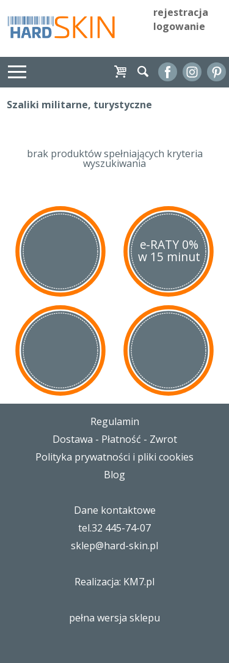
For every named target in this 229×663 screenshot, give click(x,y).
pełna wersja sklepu (114, 617)
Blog (114, 474)
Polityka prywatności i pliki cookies (114, 457)
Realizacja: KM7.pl (114, 581)
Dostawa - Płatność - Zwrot (115, 439)
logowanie (179, 26)
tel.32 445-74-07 (114, 528)
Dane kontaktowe (115, 510)
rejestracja (180, 12)
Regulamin (114, 421)
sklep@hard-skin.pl (114, 545)
